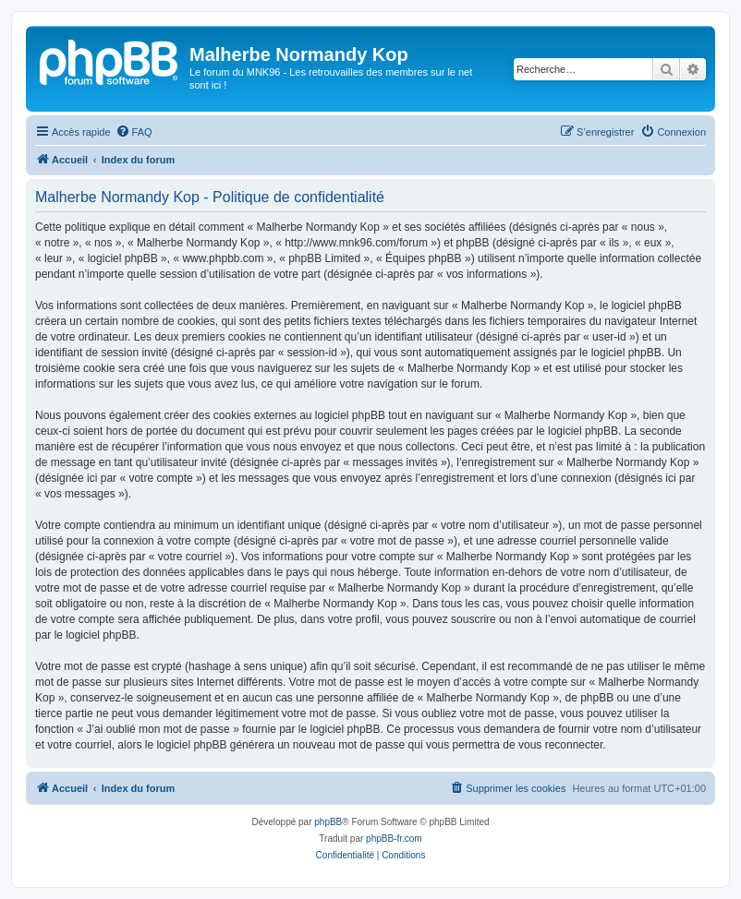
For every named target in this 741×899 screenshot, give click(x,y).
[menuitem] (133, 132)
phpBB (328, 822)
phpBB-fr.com (394, 838)
